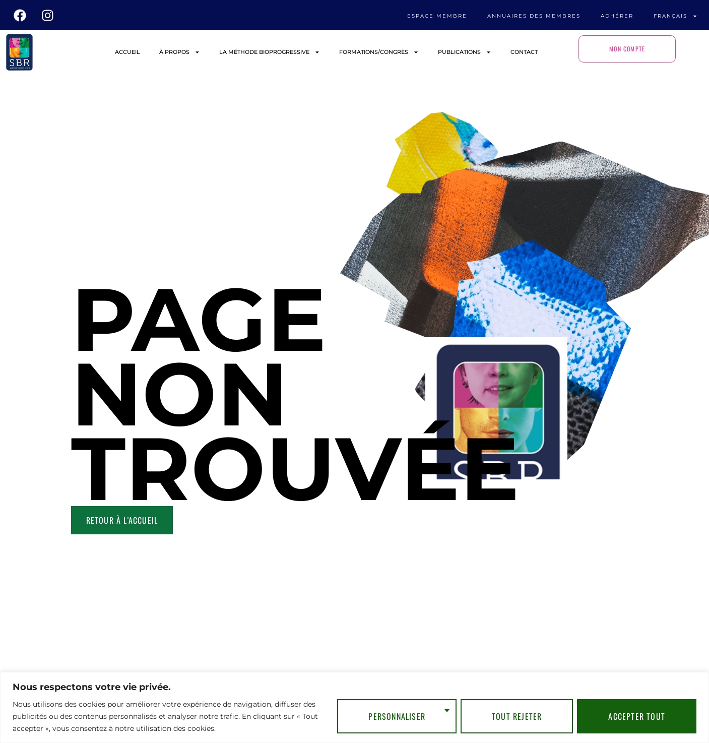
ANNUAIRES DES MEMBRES (534, 16)
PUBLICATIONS (464, 52)
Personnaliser (396, 716)
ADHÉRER (617, 16)
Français (675, 16)
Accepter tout (636, 716)
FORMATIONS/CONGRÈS (379, 52)
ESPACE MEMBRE (437, 16)
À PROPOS (179, 52)
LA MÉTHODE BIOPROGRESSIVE (269, 52)
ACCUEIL (127, 51)
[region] (354, 707)
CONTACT (524, 51)
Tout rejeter (517, 716)
